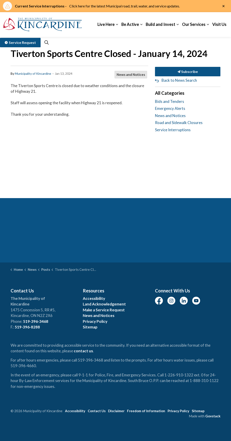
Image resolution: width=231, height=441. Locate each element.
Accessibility (94, 298)
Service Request (20, 42)
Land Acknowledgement (104, 304)
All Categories (169, 93)
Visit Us (219, 24)
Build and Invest (160, 24)
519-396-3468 (35, 321)
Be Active (130, 24)
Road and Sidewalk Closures (179, 122)
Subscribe (187, 71)
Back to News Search (179, 80)
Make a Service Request (104, 310)
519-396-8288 (27, 327)
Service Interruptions (173, 129)
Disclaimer (116, 411)
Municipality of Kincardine (33, 73)
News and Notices (131, 74)
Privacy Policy (95, 321)
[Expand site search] (46, 42)
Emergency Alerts (170, 108)
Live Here (106, 24)
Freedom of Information (146, 411)
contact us (83, 350)
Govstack (212, 416)
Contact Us (97, 411)
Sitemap (90, 327)
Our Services (194, 24)
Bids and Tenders (169, 101)
